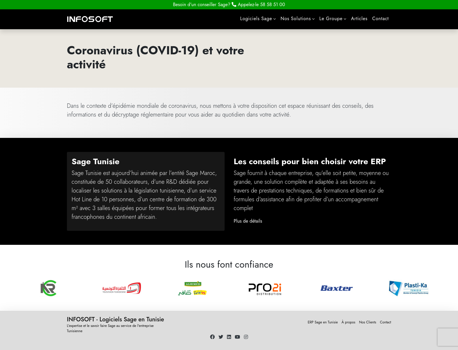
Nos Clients (367, 322)
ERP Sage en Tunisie (323, 322)
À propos (348, 322)
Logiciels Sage (256, 18)
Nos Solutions (295, 18)
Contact (380, 18)
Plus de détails (248, 221)
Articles (359, 18)
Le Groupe (331, 18)
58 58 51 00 (258, 4)
